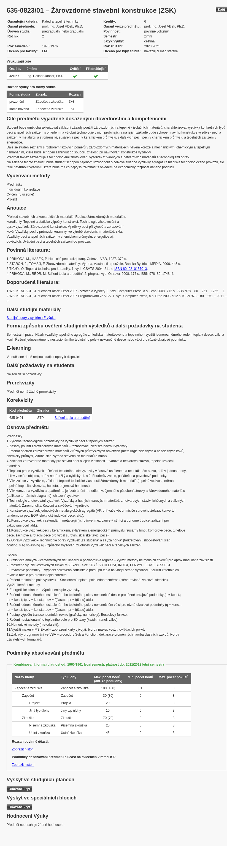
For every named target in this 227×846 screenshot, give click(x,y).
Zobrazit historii (23, 749)
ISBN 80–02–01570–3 (130, 269)
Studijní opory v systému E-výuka (31, 318)
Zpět (221, 9)
